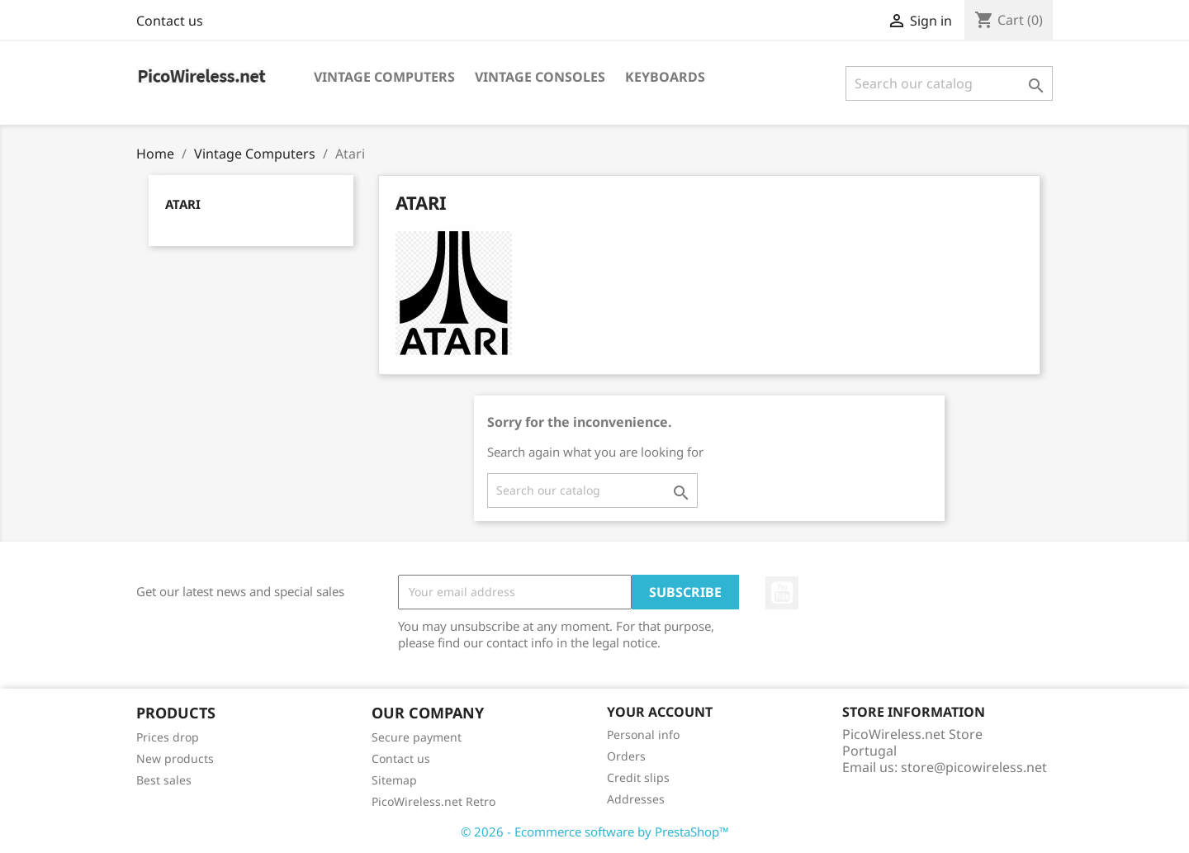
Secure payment (417, 737)
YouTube (781, 592)
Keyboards (665, 77)
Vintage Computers (384, 77)
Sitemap (394, 780)
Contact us (169, 21)
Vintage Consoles (540, 77)
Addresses (636, 799)
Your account (660, 712)
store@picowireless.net (974, 767)
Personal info (643, 734)
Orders (626, 756)
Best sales (164, 780)
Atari (183, 204)
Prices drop (167, 737)
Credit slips (638, 777)
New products (175, 758)
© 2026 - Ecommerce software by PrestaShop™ (595, 831)
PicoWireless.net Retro (433, 801)
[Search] (949, 83)
